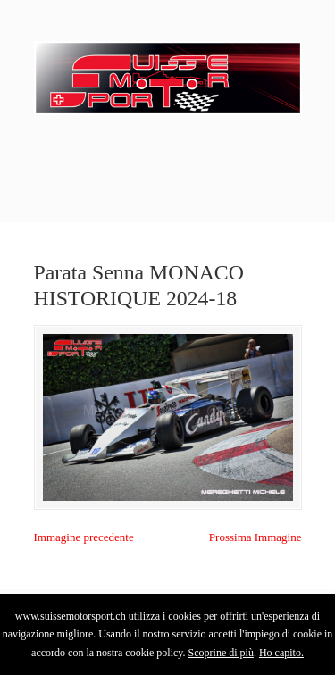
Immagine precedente (84, 537)
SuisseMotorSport (168, 72)
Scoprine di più (221, 652)
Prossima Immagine (255, 537)
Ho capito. (281, 652)
